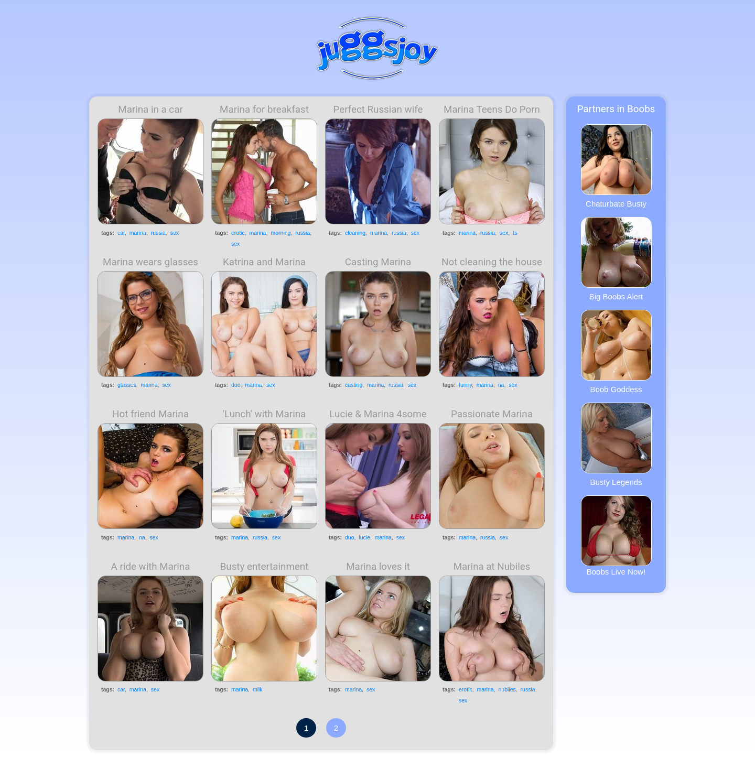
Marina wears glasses (150, 262)
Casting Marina (378, 262)
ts (515, 233)
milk (258, 689)
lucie (364, 537)
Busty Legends (616, 444)
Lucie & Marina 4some (377, 414)
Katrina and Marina (264, 262)
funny (465, 385)
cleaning (355, 233)
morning (280, 233)
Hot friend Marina (150, 414)
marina (138, 233)
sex (174, 233)
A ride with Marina (150, 566)
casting (353, 385)
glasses (126, 385)
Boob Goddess (616, 352)
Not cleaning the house (491, 262)
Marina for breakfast (264, 109)
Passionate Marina (492, 414)
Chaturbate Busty (616, 166)
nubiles (506, 689)
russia (158, 233)
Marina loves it (378, 566)
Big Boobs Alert (616, 259)
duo (236, 385)
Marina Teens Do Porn (492, 109)
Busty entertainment (264, 566)
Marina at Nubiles (492, 566)
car (121, 233)
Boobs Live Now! (616, 535)
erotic (238, 233)
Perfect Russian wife (378, 109)
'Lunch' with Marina (264, 414)
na (501, 385)
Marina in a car (150, 109)
